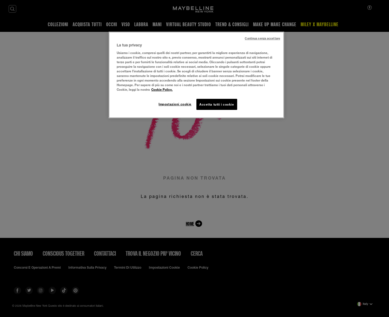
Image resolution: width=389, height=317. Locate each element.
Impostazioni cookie (175, 104)
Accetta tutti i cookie (216, 104)
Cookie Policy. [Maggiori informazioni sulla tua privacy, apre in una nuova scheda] (162, 89)
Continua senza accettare (262, 38)
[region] (196, 75)
